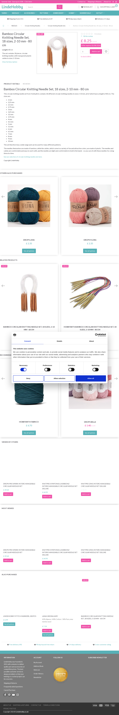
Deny (28, 378)
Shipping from (14, 19)
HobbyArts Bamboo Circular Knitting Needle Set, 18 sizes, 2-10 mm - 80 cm (90, 328)
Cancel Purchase (9, 690)
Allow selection (59, 378)
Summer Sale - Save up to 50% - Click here (17, 2)
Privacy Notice (9, 708)
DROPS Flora (90, 240)
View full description (9, 62)
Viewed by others (10, 442)
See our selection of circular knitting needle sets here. (23, 157)
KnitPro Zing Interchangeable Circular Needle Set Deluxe (95, 485)
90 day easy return (74, 19)
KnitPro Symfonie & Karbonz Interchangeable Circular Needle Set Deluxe (59, 486)
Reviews (26, 84)
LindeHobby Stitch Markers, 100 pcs (19, 616)
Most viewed (8, 508)
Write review (88, 36)
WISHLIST (87, 7)
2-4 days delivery (75, 644)
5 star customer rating (103, 644)
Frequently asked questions (13, 687)
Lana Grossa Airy (50, 616)
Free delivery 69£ (15, 644)
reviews (97, 34)
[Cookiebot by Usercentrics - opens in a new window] (96, 335)
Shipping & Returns (94, 2)
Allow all (91, 378)
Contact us (81, 2)
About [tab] (91, 341)
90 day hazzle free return (45, 644)
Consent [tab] (27, 341)
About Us (107, 2)
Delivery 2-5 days (103, 19)
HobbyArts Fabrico (29, 422)
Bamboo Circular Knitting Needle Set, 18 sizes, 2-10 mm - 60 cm (29, 328)
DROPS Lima (29, 240)
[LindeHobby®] (12, 6)
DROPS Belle (90, 422)
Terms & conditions (51, 705)
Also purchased (9, 574)
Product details (12, 84)
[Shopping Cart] (107, 6)
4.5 (22, 19)
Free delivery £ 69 (45, 19)
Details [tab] (59, 341)
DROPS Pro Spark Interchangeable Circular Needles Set (19, 485)
